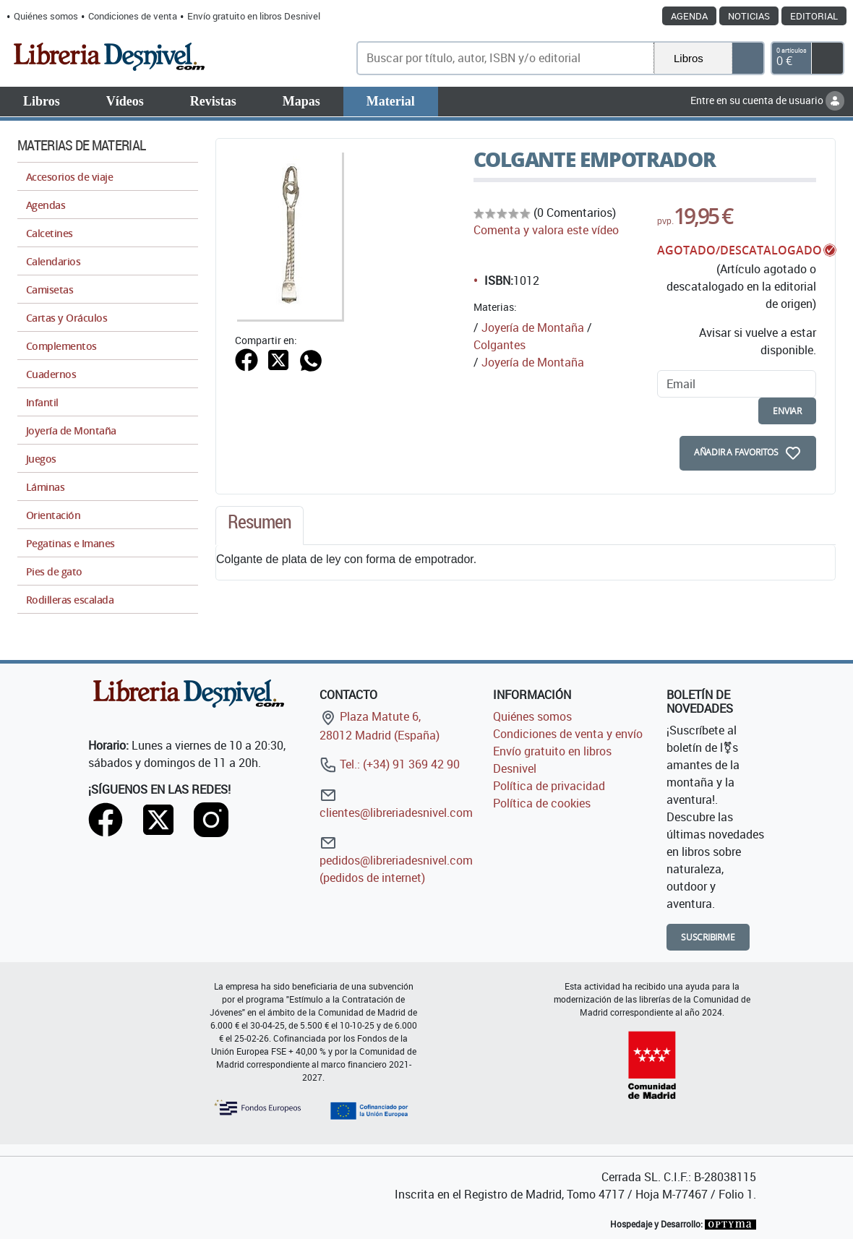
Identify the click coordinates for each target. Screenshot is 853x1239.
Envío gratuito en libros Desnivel (253, 15)
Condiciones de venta (132, 15)
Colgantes (499, 345)
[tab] (259, 525)
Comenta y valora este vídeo (546, 230)
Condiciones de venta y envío (568, 734)
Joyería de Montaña (532, 327)
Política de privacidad (549, 786)
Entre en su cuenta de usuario (767, 100)
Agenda (689, 15)
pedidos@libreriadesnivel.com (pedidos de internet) (396, 860)
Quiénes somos (46, 15)
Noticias (749, 15)
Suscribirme (708, 937)
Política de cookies (542, 803)
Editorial (814, 15)
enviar (787, 411)
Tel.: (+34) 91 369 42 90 (390, 764)
